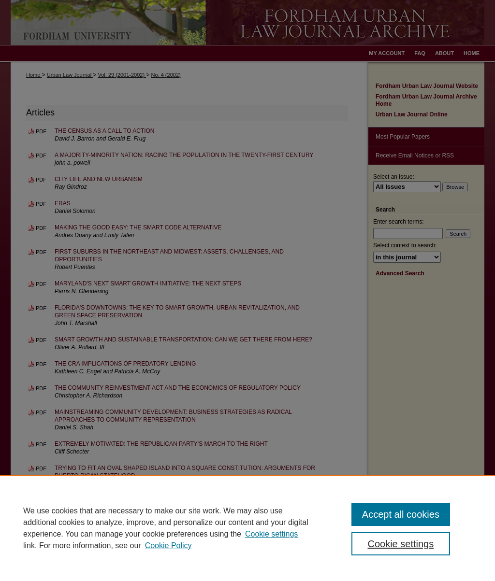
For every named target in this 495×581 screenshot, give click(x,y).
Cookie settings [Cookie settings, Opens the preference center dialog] (400, 543)
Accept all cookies (400, 514)
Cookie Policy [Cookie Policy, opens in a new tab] (168, 545)
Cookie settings (271, 534)
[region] (247, 528)
